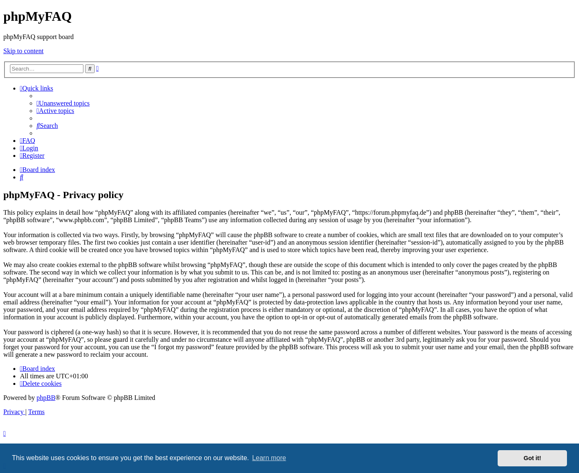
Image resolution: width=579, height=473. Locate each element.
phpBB (46, 397)
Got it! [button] (532, 458)
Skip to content (23, 50)
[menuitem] (63, 103)
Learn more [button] (269, 457)
